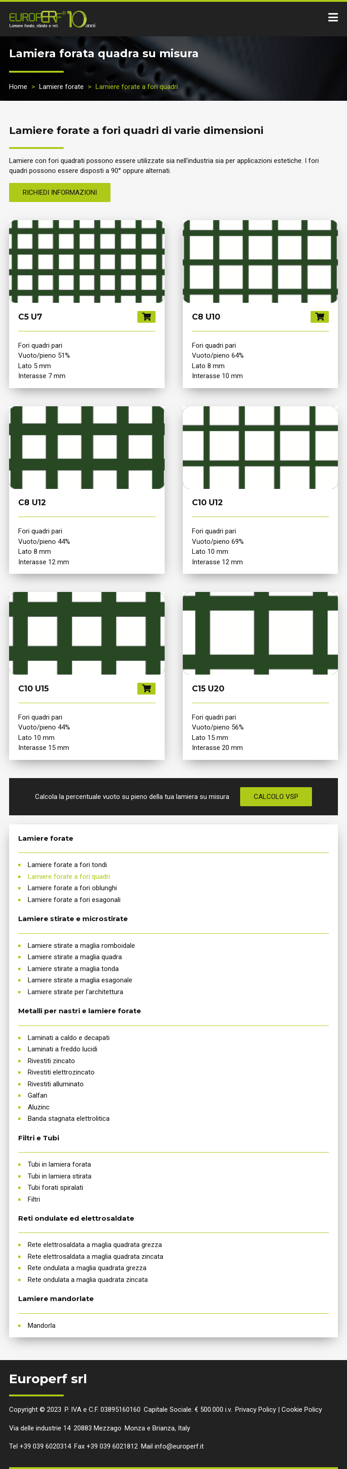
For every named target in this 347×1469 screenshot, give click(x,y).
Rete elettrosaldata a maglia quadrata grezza (95, 1245)
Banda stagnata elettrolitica (69, 1118)
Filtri (34, 1199)
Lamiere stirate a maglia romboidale (81, 946)
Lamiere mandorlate (56, 1298)
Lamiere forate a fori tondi (67, 865)
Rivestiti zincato (51, 1061)
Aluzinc (39, 1107)
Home (18, 87)
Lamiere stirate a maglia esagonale (80, 980)
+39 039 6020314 (45, 1446)
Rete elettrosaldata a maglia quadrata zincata (95, 1256)
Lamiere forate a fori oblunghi (72, 888)
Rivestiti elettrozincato (61, 1072)
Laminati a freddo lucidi (62, 1049)
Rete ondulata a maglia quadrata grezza (87, 1268)
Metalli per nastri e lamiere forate (79, 1010)
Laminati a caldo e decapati (69, 1038)
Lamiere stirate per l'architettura (75, 992)
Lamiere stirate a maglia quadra (75, 957)
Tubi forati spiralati (55, 1187)
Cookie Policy (302, 1409)
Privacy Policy (255, 1409)
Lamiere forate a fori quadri (69, 877)
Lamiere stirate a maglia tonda (73, 969)
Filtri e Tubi (38, 1138)
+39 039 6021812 (112, 1446)
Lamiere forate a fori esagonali (74, 900)
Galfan (37, 1095)
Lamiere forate (61, 87)
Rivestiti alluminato (56, 1084)
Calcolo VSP (276, 797)
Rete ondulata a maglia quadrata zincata (88, 1280)
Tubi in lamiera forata (59, 1164)
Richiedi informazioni (60, 192)
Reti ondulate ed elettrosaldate (76, 1218)
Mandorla (41, 1325)
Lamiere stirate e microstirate (73, 918)
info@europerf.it (179, 1446)
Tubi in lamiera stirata (59, 1176)
